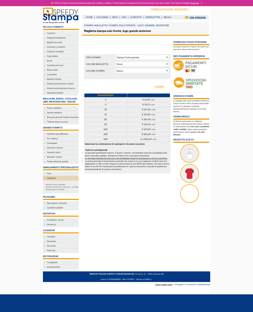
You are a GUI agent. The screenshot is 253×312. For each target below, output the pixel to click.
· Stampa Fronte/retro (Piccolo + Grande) (62, 187)
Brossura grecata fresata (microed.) (62, 117)
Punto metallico (53, 108)
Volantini (50, 33)
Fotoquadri (51, 143)
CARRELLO (157, 9)
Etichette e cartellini (55, 47)
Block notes (51, 70)
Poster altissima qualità (57, 161)
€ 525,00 (148, 129)
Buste (49, 61)
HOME (89, 17)
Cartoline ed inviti (54, 65)
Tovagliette (51, 262)
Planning (50, 250)
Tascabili (50, 237)
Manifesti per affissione (57, 134)
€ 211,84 (148, 114)
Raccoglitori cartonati (56, 203)
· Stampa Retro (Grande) (55, 189)
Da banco (50, 224)
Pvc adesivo (51, 138)
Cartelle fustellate (54, 208)
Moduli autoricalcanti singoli (59, 84)
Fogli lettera (51, 56)
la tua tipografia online (53, 22)
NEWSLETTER (153, 17)
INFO (115, 17)
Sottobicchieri (52, 267)
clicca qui (194, 3)
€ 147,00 (148, 109)
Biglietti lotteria (53, 79)
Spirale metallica (53, 113)
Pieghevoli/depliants (55, 38)
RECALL (168, 17)
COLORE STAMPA (95, 71)
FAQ (124, 17)
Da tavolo (50, 246)
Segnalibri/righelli (54, 93)
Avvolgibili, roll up (54, 220)
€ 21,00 (148, 99)
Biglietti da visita (54, 42)
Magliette (50, 178)
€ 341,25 (148, 124)
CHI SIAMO (102, 17)
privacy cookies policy (164, 285)
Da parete (50, 241)
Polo (48, 173)
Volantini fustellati (54, 51)
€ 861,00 (148, 134)
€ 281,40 (148, 119)
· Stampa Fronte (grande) (55, 184)
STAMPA (162, 87)
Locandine (51, 74)
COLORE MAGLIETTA (97, 64)
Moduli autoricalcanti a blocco (60, 88)
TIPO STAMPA (93, 57)
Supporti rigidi (53, 152)
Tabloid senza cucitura (56, 122)
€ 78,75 (148, 104)
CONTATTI (136, 17)
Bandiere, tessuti (54, 157)
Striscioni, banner (54, 148)
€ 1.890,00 (148, 139)
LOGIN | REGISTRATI (177, 9)
